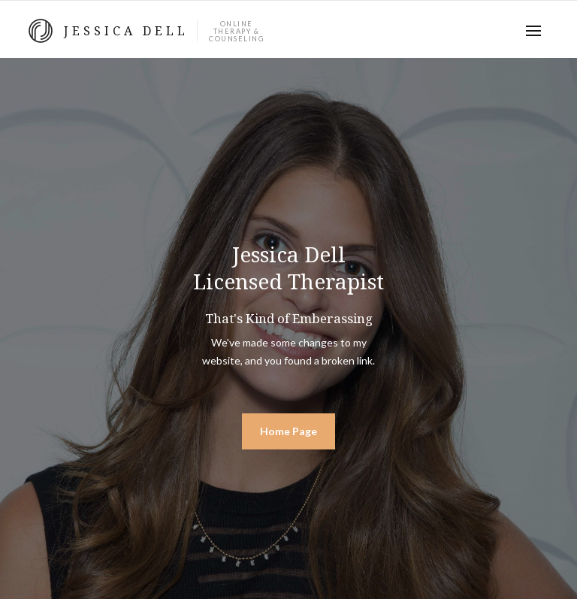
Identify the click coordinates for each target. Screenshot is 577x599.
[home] (146, 31)
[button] (533, 31)
